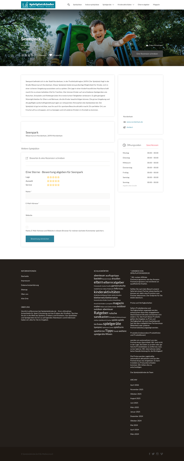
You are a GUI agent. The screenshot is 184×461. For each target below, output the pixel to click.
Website (29, 215)
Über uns (24, 294)
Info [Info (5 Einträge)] (116, 288)
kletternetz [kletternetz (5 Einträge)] (99, 297)
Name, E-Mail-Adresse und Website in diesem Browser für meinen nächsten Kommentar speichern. (65, 231)
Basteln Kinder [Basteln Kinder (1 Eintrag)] (106, 279)
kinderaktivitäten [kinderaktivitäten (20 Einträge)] (107, 292)
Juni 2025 (134, 403)
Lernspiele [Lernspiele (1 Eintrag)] (109, 303)
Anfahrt (130, 127)
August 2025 (135, 398)
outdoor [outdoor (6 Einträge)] (121, 306)
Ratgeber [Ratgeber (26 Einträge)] (101, 313)
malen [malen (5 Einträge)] (97, 306)
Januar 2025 (135, 412)
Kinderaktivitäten (125, 4)
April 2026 (134, 385)
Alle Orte (24, 298)
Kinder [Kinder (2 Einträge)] (120, 289)
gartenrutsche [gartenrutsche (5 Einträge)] (118, 285)
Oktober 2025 (135, 394)
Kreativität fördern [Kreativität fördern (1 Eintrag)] (100, 303)
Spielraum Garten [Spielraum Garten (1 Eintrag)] (108, 327)
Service (29, 185)
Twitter (153, 453)
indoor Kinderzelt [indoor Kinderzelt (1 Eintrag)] (108, 289)
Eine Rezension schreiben (147, 54)
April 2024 (134, 429)
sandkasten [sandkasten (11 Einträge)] (101, 316)
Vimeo (161, 453)
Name (29, 191)
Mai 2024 (134, 425)
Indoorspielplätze (92, 4)
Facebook (149, 453)
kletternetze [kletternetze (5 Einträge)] (111, 297)
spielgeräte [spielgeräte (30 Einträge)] (112, 323)
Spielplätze (77, 4)
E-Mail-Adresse (32, 203)
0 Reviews (42, 55)
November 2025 (136, 389)
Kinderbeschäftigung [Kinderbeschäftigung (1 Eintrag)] (100, 295)
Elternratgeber (144, 4)
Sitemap (24, 289)
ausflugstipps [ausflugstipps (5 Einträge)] (112, 275)
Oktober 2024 (135, 421)
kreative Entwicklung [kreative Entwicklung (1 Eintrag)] (113, 300)
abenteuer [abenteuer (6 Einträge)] (99, 275)
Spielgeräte (107, 4)
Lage (28, 177)
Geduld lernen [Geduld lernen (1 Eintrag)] (98, 289)
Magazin (156, 4)
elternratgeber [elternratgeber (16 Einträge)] (114, 282)
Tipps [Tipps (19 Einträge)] (109, 331)
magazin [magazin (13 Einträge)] (118, 303)
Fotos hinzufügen (154, 45)
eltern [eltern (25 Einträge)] (98, 282)
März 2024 (134, 434)
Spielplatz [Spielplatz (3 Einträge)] (98, 327)
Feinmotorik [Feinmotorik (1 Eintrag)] (97, 286)
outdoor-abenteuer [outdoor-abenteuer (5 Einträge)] (103, 309)
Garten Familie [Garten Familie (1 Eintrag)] (106, 286)
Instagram (157, 453)
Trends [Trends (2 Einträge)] (115, 331)
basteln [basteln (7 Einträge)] (98, 278)
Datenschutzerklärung (30, 285)
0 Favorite (55, 55)
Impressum (25, 281)
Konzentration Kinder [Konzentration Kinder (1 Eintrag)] (100, 300)
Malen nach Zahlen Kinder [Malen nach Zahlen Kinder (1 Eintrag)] (108, 306)
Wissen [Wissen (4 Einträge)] (108, 334)
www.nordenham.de (135, 122)
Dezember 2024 (136, 416)
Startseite (25, 276)
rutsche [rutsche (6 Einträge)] (113, 313)
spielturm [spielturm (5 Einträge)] (119, 327)
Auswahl (29, 181)
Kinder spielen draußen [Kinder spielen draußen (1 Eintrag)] (114, 295)
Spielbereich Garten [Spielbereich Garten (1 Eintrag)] (105, 320)
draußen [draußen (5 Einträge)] (116, 278)
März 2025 (134, 407)
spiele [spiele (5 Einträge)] (115, 319)
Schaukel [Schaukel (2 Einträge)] (112, 317)
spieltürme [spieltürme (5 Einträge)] (99, 331)
